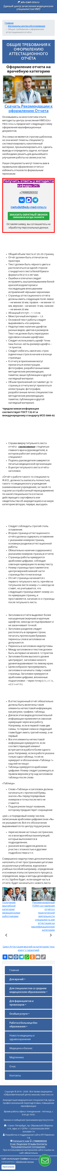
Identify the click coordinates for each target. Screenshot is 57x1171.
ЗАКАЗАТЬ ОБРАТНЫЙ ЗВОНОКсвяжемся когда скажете (28, 216)
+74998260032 (28, 192)
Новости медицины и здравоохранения (22, 1037)
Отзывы (32, 1144)
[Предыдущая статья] (6, 935)
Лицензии (21, 1144)
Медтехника (16, 1057)
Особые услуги (18, 1014)
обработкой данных (25, 1162)
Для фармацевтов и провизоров (21, 1003)
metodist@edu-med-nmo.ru (28, 207)
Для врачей (16, 979)
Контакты (15, 1075)
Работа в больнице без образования (23, 1025)
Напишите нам (21, 1141)
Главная (14, 970)
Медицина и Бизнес (21, 1048)
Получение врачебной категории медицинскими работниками (14, 905)
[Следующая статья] (51, 935)
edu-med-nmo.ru (28, 2)
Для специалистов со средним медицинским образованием (28, 990)
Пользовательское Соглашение (28, 1147)
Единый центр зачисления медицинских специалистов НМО (29, 7)
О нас (12, 1066)
